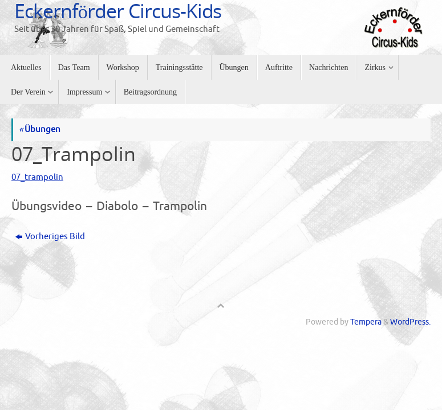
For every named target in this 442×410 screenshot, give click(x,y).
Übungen (39, 129)
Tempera (366, 322)
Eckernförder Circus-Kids (117, 11)
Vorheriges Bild (50, 236)
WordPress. (410, 322)
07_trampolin (37, 177)
